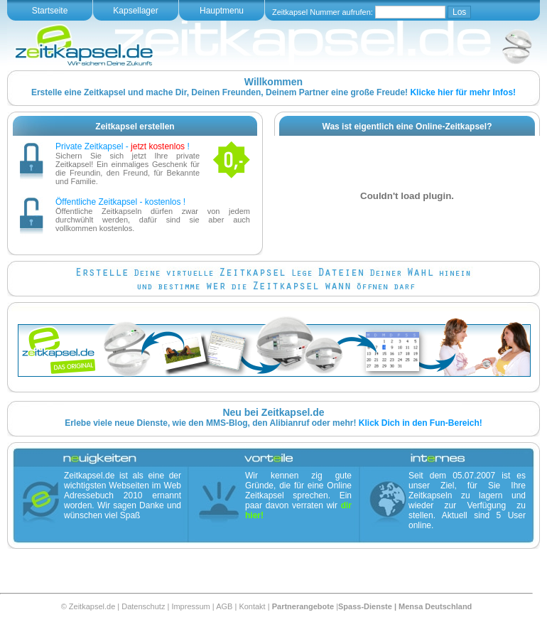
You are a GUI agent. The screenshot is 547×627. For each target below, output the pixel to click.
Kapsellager (135, 11)
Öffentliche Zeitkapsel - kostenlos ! (120, 202)
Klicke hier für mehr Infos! (463, 92)
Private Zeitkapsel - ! (122, 146)
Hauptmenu (222, 11)
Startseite (50, 11)
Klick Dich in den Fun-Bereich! (420, 423)
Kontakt (252, 606)
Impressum (190, 606)
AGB (224, 606)
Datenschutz (143, 606)
